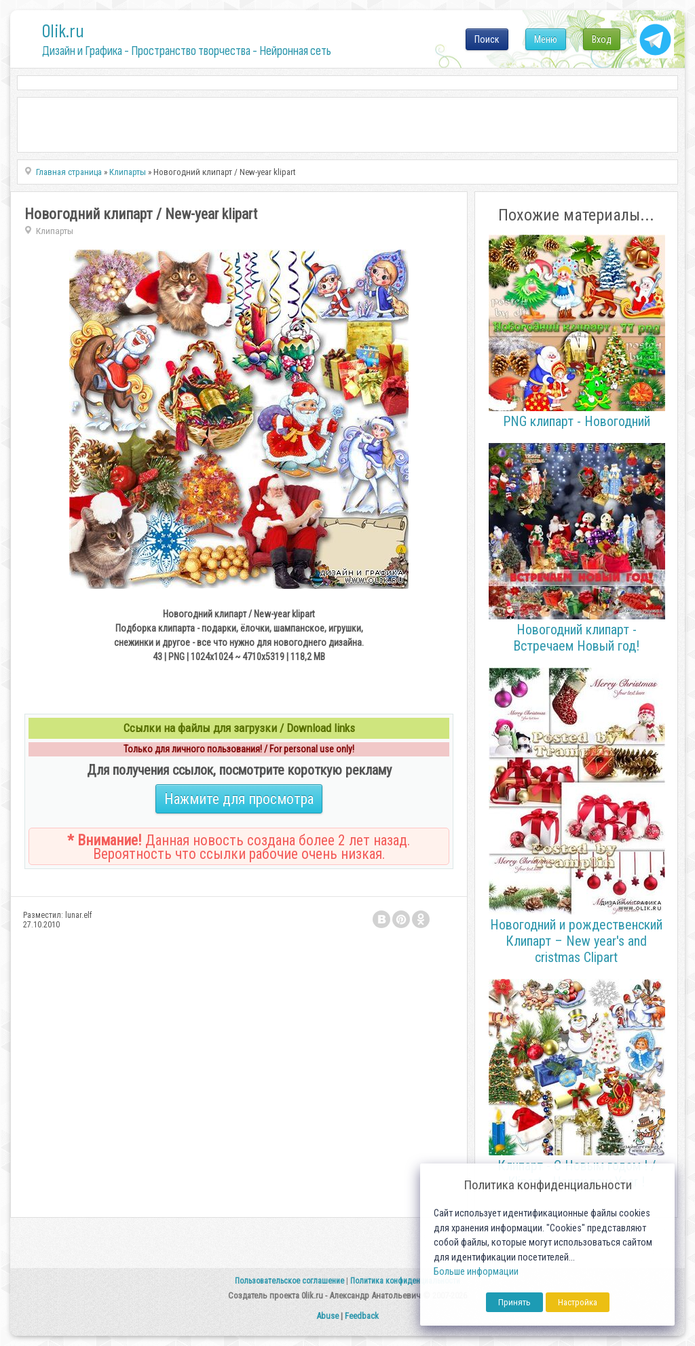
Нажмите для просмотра (239, 798)
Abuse (327, 1316)
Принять (514, 1302)
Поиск (487, 39)
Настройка (577, 1302)
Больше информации (476, 1271)
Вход (602, 39)
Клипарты (54, 231)
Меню (545, 39)
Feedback (362, 1316)
